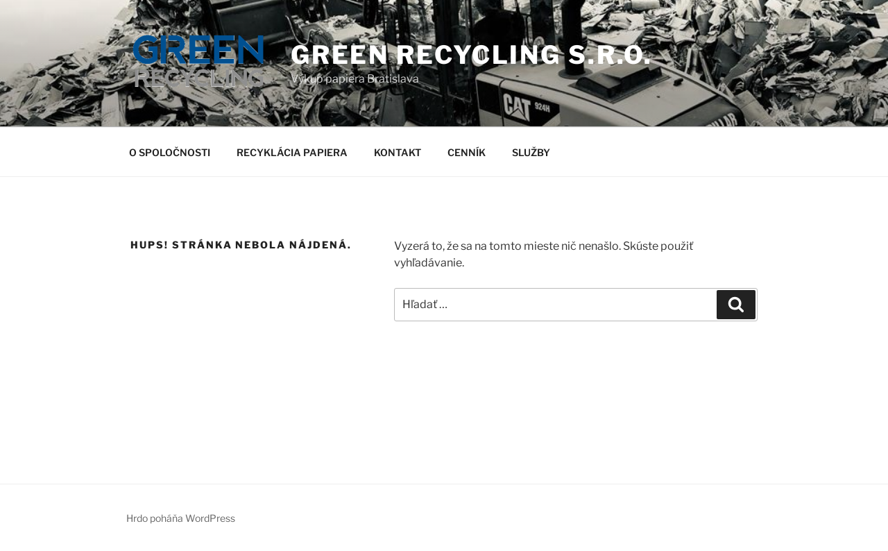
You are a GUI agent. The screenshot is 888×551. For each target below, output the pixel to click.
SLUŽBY (531, 152)
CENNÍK (466, 152)
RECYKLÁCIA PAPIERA (292, 152)
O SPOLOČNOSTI (169, 152)
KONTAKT (397, 152)
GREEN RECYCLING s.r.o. (472, 55)
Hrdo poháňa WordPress (180, 518)
